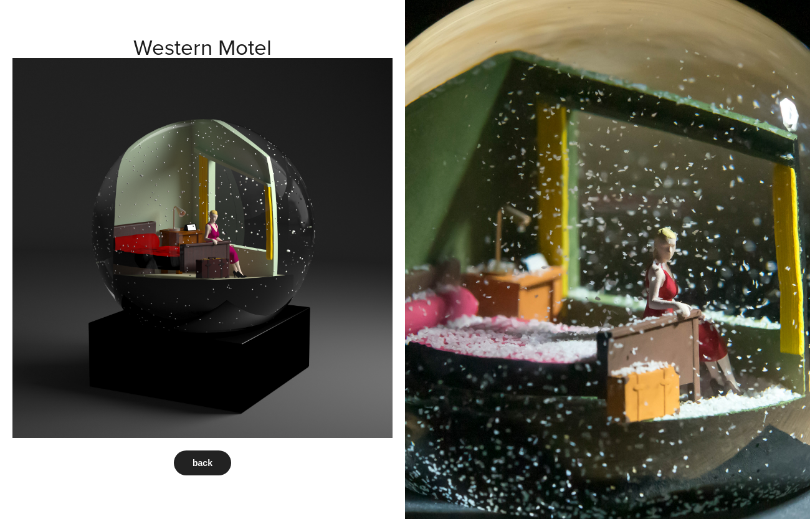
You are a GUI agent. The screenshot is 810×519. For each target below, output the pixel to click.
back (202, 463)
